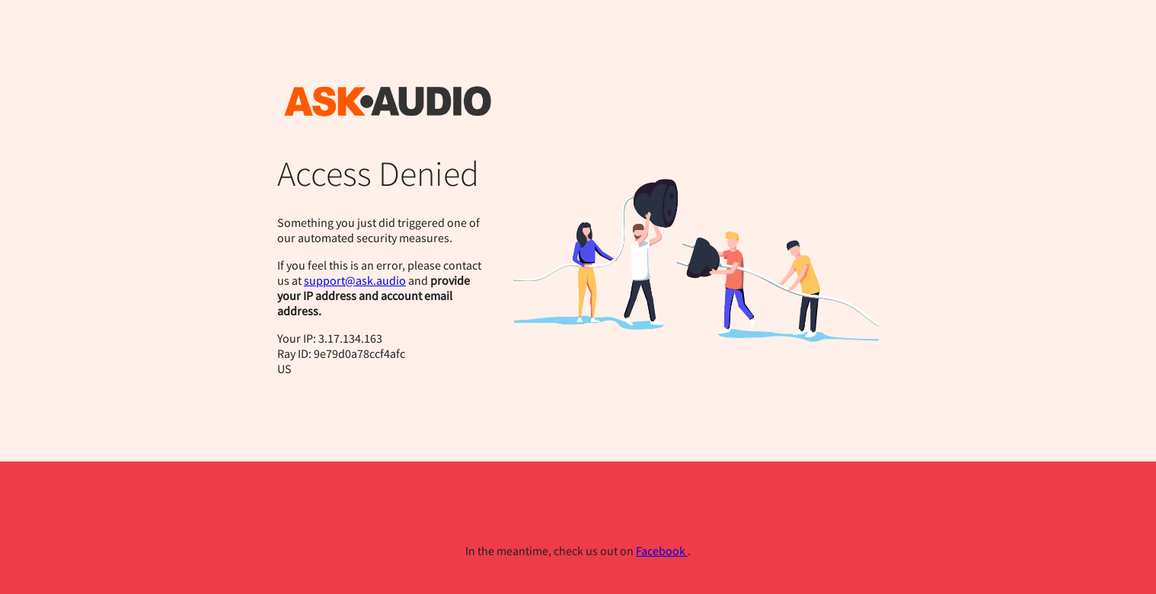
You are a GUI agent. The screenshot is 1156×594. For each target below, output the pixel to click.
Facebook (662, 550)
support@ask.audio (355, 280)
